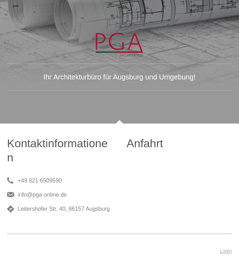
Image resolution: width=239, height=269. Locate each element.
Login (226, 251)
